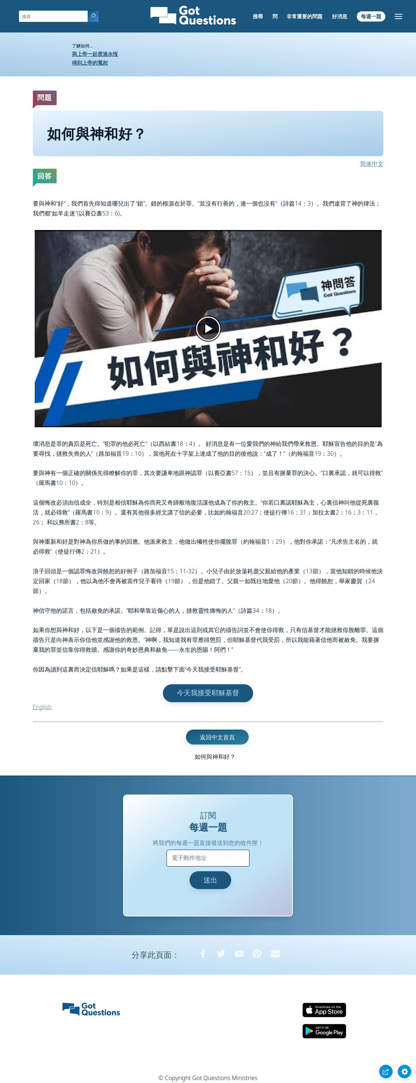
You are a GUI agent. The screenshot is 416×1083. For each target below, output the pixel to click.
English (42, 707)
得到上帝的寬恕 (90, 62)
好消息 (339, 16)
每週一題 (371, 16)
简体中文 (371, 164)
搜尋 (258, 16)
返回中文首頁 (217, 737)
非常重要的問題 (305, 16)
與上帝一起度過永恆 (95, 53)
